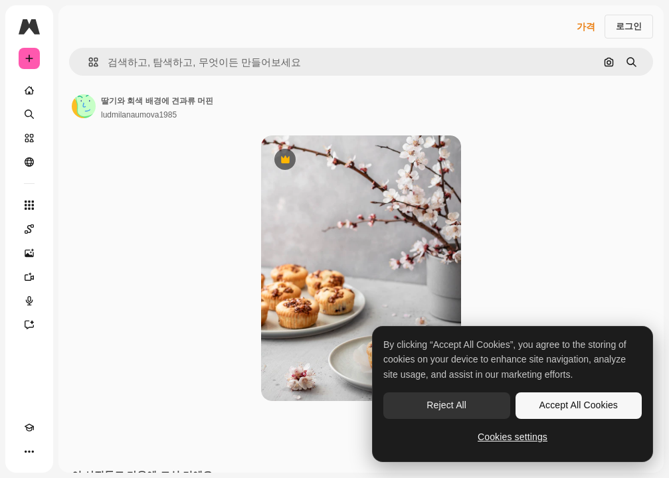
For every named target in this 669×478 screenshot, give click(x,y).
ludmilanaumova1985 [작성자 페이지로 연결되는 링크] (139, 115)
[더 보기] (29, 451)
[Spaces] (29, 229)
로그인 (629, 26)
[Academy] (29, 427)
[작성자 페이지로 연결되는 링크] (84, 106)
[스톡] (29, 138)
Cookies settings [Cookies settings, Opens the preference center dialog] (512, 437)
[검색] (29, 114)
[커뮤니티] (29, 162)
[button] (88, 62)
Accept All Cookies (578, 405)
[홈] (29, 90)
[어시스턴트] (29, 324)
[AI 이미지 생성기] (29, 253)
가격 (586, 26)
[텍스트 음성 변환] (29, 300)
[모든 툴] (29, 205)
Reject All (446, 405)
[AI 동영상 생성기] (29, 276)
